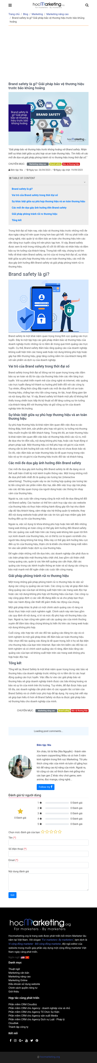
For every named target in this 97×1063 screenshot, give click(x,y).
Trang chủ (14, 14)
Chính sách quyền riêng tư (22, 987)
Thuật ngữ (14, 969)
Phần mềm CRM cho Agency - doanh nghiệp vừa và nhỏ (39, 1008)
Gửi (12, 895)
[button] (84, 182)
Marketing (37, 14)
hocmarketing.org (50, 1056)
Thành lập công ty (18, 1026)
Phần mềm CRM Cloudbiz (22, 1004)
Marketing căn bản (18, 972)
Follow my (45, 786)
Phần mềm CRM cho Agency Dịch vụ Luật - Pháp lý (36, 1019)
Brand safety (55, 164)
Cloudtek (13, 1023)
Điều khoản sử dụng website (24, 984)
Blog (25, 14)
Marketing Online (17, 980)
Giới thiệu (13, 991)
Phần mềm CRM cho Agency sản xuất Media (33, 1015)
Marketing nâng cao (57, 14)
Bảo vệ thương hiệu (71, 164)
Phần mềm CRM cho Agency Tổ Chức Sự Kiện (33, 1011)
